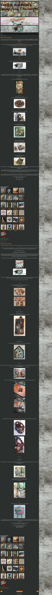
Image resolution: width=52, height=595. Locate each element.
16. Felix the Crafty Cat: (21, 216)
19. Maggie (15, 222)
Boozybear (8, 45)
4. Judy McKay (21, 193)
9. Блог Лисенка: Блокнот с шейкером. (3, 209)
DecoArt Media (28, 44)
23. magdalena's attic (15, 230)
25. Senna (3, 237)
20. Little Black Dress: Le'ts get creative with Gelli (21, 223)
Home (19, 591)
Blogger (21, 594)
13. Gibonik (3, 215)
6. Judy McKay (9, 200)
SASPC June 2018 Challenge (5, 243)
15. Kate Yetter (15, 215)
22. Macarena (9, 230)
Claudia (19, 456)
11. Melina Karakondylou (15, 208)
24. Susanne (22, 230)
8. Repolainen (21, 200)
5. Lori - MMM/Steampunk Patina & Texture (3, 201)
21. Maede (3, 230)
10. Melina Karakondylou (9, 208)
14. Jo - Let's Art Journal (9, 216)
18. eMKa (9, 222)
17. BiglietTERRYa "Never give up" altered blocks (3, 223)
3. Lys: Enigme (15, 193)
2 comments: (7, 588)
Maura (19, 501)
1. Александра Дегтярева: (3, 194)
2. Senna (9, 193)
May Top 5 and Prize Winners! (6, 37)
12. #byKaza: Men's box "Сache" (21, 208)
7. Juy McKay (15, 200)
